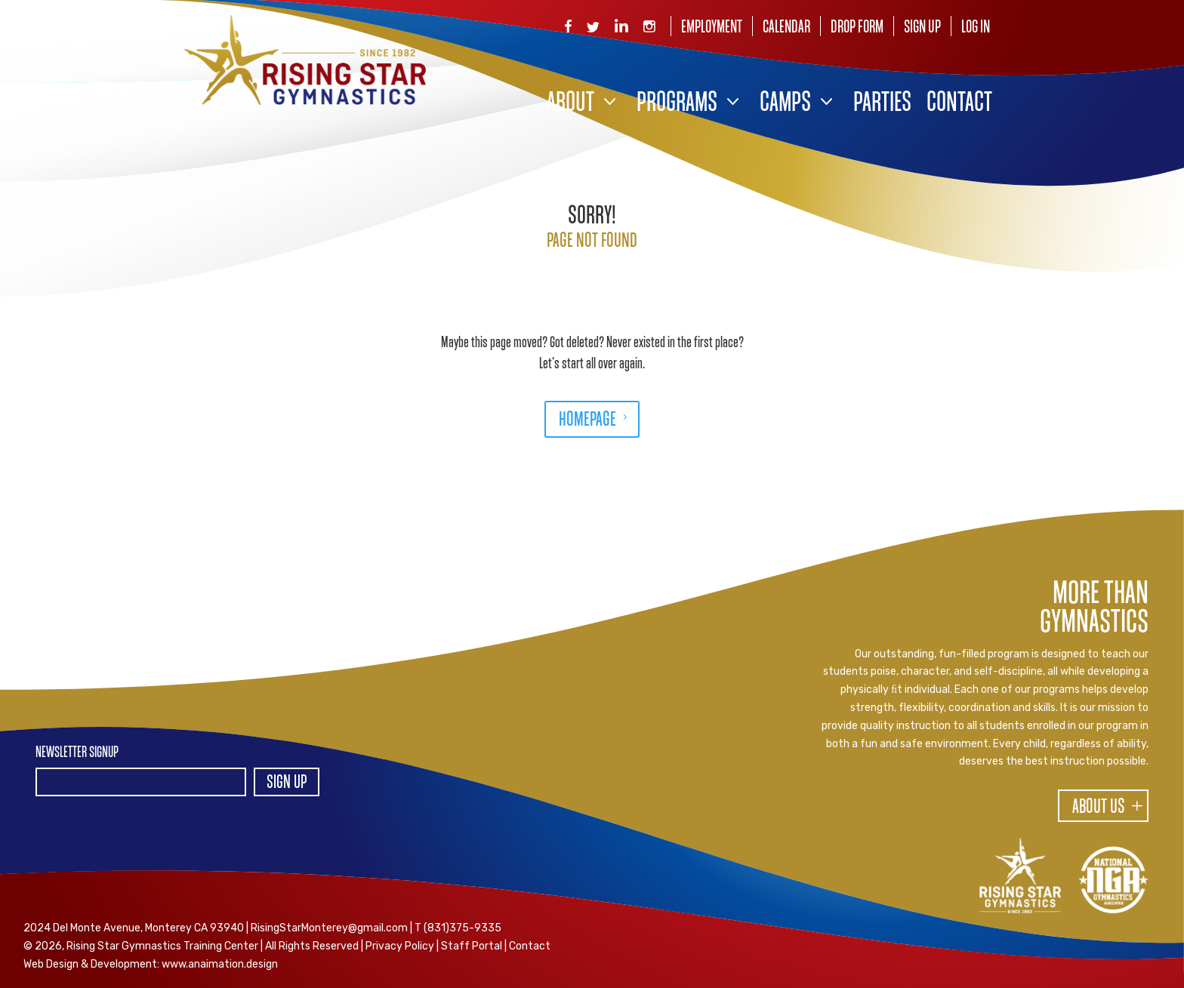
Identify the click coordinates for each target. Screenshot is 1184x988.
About (570, 103)
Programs (677, 103)
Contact (959, 103)
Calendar (786, 27)
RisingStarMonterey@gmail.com (329, 928)
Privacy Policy (399, 946)
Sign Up (922, 27)
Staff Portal (471, 946)
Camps (785, 103)
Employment (711, 27)
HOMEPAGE (587, 420)
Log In (975, 27)
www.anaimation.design (220, 964)
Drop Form (857, 27)
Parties (882, 103)
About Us (1098, 808)
